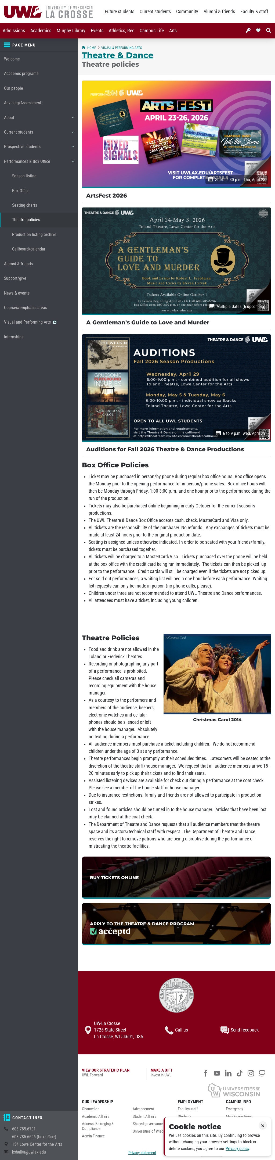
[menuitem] (14, 30)
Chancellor (90, 1109)
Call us (176, 1030)
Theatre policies (26, 219)
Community (187, 11)
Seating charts (24, 205)
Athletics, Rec (121, 30)
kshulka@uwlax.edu (29, 1152)
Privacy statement (142, 1152)
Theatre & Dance (117, 55)
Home (89, 48)
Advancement (143, 1109)
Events (97, 30)
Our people (13, 88)
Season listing (24, 175)
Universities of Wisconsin (152, 1131)
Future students (119, 11)
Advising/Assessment (22, 102)
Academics (40, 30)
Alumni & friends (219, 11)
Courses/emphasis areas (25, 307)
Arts (173, 30)
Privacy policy (237, 1148)
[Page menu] (39, 45)
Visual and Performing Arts (30, 322)
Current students (155, 11)
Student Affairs (144, 1116)
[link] (176, 878)
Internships (13, 336)
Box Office (21, 190)
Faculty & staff (254, 11)
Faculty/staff (188, 1109)
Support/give (15, 278)
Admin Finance (93, 1136)
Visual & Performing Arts (121, 48)
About (39, 119)
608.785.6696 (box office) (34, 1136)
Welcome (12, 59)
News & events (17, 293)
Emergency (234, 1109)
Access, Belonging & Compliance (98, 1126)
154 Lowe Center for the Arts (37, 1144)
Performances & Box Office (39, 163)
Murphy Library (71, 30)
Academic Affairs (95, 1116)
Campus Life (152, 30)
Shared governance (148, 1124)
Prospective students (39, 148)
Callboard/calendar (28, 249)
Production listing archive (34, 234)
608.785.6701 (24, 1129)
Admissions (14, 30)
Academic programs (21, 73)
